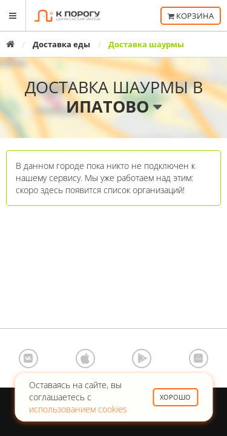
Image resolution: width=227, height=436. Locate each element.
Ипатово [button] (114, 106)
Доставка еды (61, 44)
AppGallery (198, 358)
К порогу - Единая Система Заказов (67, 16)
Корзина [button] (191, 15)
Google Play (141, 358)
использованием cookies (78, 409)
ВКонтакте (28, 358)
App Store (85, 358)
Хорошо (175, 396)
